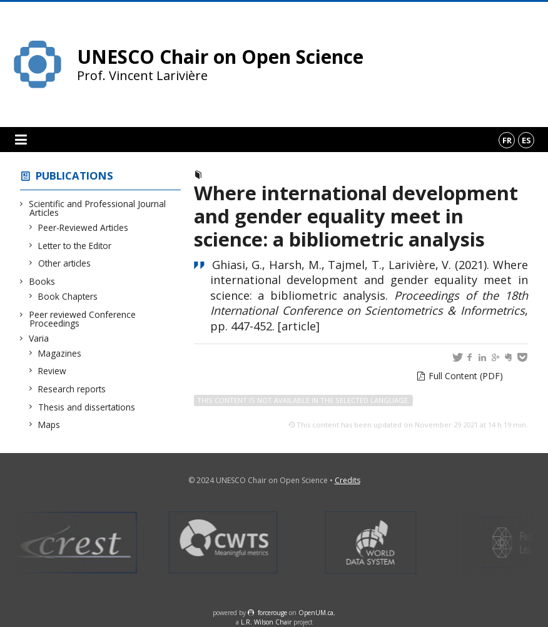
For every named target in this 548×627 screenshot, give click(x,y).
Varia (39, 338)
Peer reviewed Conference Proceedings (82, 318)
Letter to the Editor (75, 246)
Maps (49, 425)
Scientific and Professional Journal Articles (97, 208)
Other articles (65, 263)
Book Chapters (68, 296)
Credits (347, 480)
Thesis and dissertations (87, 407)
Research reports (72, 389)
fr (507, 140)
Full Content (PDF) (466, 376)
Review (52, 371)
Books (42, 281)
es (526, 140)
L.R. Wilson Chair (266, 622)
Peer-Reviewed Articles (83, 227)
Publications (74, 175)
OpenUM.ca (315, 612)
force (272, 612)
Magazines (60, 353)
